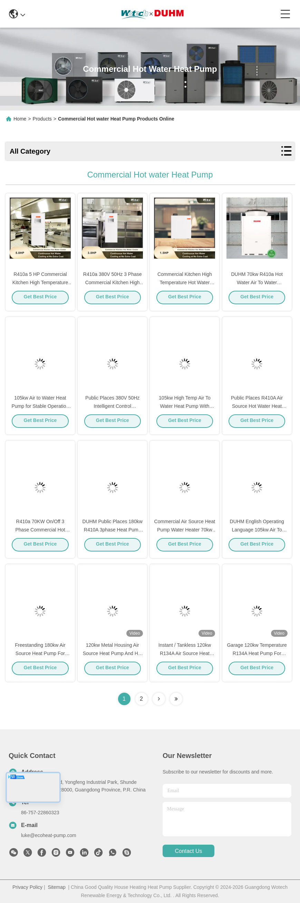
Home (19, 119)
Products (42, 119)
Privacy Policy (27, 887)
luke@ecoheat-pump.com (48, 835)
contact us (188, 851)
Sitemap (56, 887)
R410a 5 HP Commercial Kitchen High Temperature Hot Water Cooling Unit (40, 284)
